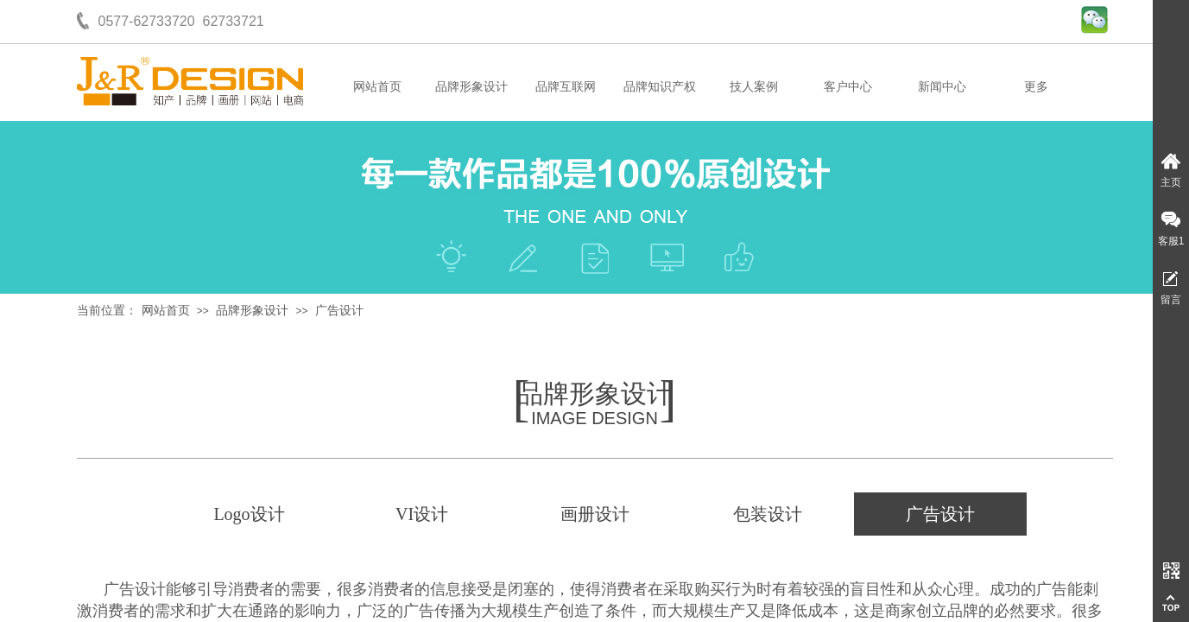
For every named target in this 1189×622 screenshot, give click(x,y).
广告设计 (339, 310)
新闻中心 (942, 86)
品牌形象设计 (471, 86)
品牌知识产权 (659, 86)
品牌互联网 (565, 86)
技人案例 (754, 86)
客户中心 (848, 86)
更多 (1036, 86)
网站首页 (377, 86)
